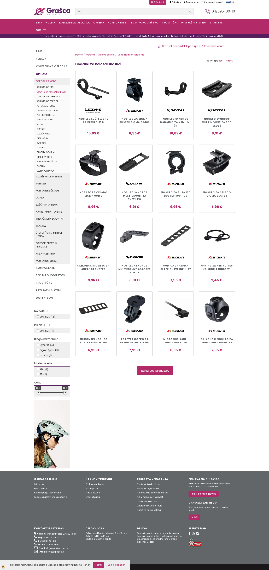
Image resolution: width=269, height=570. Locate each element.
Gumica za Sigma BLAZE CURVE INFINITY (175, 267)
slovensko (228, 2)
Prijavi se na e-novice (203, 493)
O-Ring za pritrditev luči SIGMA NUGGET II (217, 267)
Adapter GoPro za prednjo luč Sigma (134, 340)
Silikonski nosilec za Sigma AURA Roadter (217, 340)
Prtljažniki (43, 138)
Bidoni (40, 124)
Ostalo (41, 166)
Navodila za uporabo (148, 501)
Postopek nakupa (95, 484)
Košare (41, 147)
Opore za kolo (44, 157)
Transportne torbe (47, 110)
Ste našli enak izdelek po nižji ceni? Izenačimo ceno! (191, 46)
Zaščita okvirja (46, 152)
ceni (222, 60)
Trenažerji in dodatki (49, 218)
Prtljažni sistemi (193, 22)
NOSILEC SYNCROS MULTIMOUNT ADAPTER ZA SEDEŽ (134, 269)
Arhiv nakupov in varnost (150, 496)
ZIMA (39, 22)
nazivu (230, 60)
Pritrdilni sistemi (46, 115)
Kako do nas (40, 488)
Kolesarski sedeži (46, 260)
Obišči (194, 517)
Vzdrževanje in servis (49, 176)
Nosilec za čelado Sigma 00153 (93, 194)
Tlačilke (41, 225)
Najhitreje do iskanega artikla (152, 492)
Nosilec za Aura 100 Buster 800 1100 (176, 194)
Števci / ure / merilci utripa (49, 234)
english (232, 2)
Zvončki (41, 142)
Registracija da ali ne (148, 484)
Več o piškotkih (116, 565)
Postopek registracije (148, 488)
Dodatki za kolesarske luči (51, 91)
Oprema (98, 22)
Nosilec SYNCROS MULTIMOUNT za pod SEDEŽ (217, 122)
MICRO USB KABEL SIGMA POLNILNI (175, 340)
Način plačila (92, 488)
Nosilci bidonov (45, 119)
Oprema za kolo (46, 81)
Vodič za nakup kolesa (149, 510)
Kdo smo (39, 484)
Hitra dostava (93, 492)
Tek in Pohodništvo (144, 22)
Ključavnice (43, 133)
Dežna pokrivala (45, 170)
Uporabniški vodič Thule (149, 505)
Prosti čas (170, 22)
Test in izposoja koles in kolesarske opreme (159, 536)
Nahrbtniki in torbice (49, 211)
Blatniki (41, 129)
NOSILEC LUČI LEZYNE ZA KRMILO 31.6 (93, 120)
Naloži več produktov (155, 371)
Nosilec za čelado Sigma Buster (217, 194)
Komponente (117, 22)
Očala (40, 197)
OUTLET (41, 30)
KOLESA (51, 22)
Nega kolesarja (45, 253)
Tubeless (41, 183)
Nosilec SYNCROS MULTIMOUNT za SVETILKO (134, 196)
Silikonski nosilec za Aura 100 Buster (93, 267)
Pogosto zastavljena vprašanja (50, 496)
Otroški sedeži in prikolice (46, 244)
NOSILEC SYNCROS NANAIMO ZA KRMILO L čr (175, 122)
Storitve (216, 22)
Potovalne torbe (46, 105)
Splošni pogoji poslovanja (48, 492)
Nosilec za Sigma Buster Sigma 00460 (134, 120)
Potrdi (98, 565)
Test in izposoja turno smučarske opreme (158, 533)
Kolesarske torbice (47, 101)
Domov (79, 54)
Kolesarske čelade (47, 190)
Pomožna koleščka (47, 161)
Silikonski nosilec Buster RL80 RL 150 (93, 340)
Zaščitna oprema (46, 204)
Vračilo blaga (93, 496)
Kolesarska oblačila (74, 22)
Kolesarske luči (45, 87)
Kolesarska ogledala (48, 96)
